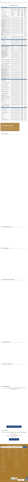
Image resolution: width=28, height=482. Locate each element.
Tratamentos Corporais (4, 44)
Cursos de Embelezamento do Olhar (17, 455)
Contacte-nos (23, 456)
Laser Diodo (2, 114)
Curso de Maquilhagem (4, 36)
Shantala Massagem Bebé (4, 119)
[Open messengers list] (26, 480)
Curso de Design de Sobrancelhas (5, 82)
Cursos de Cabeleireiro (17, 453)
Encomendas (9, 453)
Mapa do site (23, 458)
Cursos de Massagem (17, 460)
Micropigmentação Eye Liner (4, 91)
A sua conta (9, 450)
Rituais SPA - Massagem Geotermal (5, 63)
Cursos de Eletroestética (17, 466)
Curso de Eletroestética (4, 108)
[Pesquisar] (14, 2)
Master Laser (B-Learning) (4, 110)
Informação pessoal (10, 452)
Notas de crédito (9, 454)
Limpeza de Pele (3, 40)
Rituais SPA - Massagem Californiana (5, 59)
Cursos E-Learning (17, 467)
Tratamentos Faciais (3, 42)
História (22, 453)
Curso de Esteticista (3, 11)
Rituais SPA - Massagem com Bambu (5, 61)
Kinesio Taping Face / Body (4, 112)
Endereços (9, 455)
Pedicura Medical (3, 102)
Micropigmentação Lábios (4, 89)
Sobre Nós (23, 452)
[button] (14, 427)
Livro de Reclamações (24, 459)
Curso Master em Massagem (4, 48)
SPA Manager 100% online (4, 16)
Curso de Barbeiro (3, 13)
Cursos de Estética (17, 452)
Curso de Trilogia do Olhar (4, 93)
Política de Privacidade (24, 455)
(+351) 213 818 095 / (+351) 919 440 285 (4, 463)
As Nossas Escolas (24, 454)
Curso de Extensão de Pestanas (5, 104)
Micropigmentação (3, 80)
